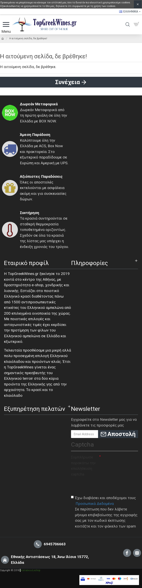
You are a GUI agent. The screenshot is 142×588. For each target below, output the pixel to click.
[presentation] (101, 486)
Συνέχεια (67, 82)
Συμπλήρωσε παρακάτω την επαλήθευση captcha (83, 466)
